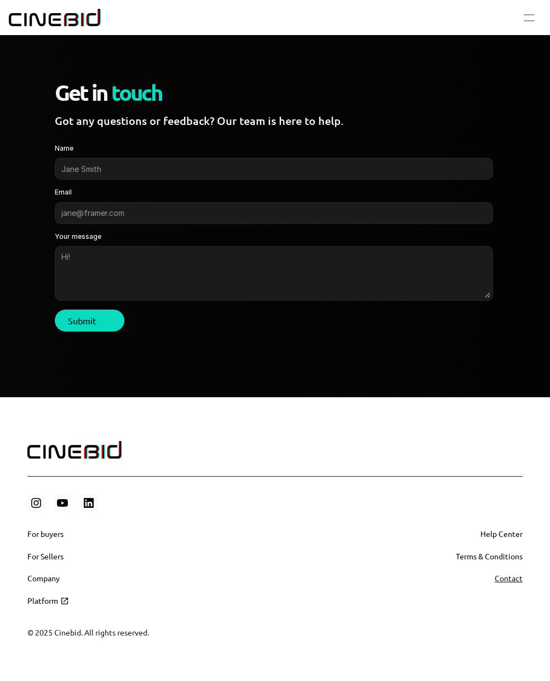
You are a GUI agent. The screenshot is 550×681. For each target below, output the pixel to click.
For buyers (45, 534)
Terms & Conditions (489, 556)
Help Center (501, 534)
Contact (509, 578)
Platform (42, 600)
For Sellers (45, 556)
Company (43, 578)
